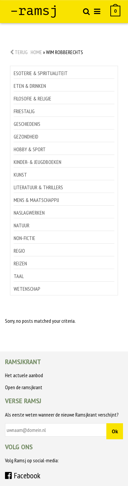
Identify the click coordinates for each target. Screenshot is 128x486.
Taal (19, 276)
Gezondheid (26, 136)
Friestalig (24, 111)
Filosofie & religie (32, 98)
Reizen (20, 263)
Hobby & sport (30, 149)
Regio (19, 250)
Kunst (20, 174)
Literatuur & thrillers (38, 187)
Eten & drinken (30, 85)
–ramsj (34, 10)
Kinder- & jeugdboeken (37, 162)
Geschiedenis (27, 123)
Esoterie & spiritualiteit (41, 73)
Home (36, 52)
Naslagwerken (29, 212)
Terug (19, 52)
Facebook (22, 475)
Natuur (21, 225)
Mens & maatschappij (36, 200)
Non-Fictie (24, 238)
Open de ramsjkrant (23, 387)
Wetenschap (27, 288)
